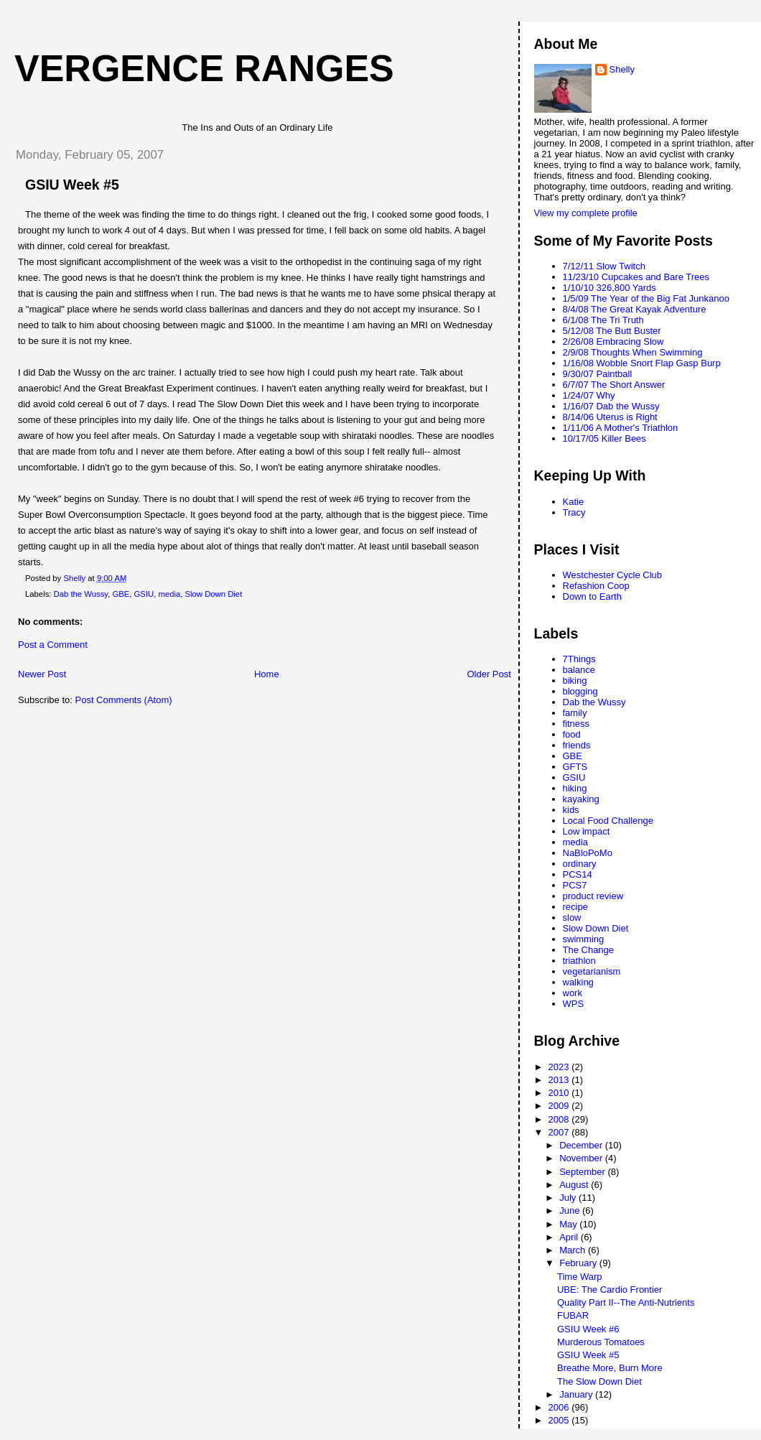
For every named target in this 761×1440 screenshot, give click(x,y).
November (582, 1158)
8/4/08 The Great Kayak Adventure (634, 309)
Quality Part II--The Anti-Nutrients (625, 1302)
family (575, 712)
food (572, 734)
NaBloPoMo (587, 852)
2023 (560, 1067)
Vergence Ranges (204, 68)
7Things (579, 659)
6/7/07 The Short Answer (614, 384)
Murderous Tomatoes (601, 1342)
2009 (560, 1105)
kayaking (581, 799)
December (582, 1145)
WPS (573, 1003)
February (579, 1263)
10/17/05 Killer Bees (604, 438)
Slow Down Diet (214, 594)
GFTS (575, 766)
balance (579, 669)
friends (577, 745)
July (569, 1197)
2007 (560, 1132)
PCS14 (577, 874)
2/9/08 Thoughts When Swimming (633, 352)
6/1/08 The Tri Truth (603, 320)
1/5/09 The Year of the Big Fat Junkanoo (646, 298)
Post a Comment (53, 644)
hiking (575, 788)
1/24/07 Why (589, 395)
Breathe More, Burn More (610, 1367)
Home (266, 674)
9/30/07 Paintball (597, 373)
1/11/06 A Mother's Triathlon (620, 427)
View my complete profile (586, 213)
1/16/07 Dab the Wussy (611, 406)
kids (571, 809)
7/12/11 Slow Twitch (604, 266)
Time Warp (579, 1276)
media (169, 594)
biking (575, 680)
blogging (580, 691)
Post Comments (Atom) (123, 700)
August (575, 1184)
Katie (573, 501)
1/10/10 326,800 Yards (609, 287)
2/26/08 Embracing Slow (613, 341)
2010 (560, 1092)
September (583, 1171)
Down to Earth (592, 596)
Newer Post (42, 674)
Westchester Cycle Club (612, 575)
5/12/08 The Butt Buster (612, 330)
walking (578, 982)
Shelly (622, 69)
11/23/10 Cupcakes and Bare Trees (636, 276)
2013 (560, 1079)
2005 (560, 1420)
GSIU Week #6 (588, 1329)
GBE (120, 594)
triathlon (579, 960)
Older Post (488, 674)
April (570, 1237)
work (572, 993)
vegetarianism (592, 971)
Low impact (586, 831)
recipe (575, 906)
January (577, 1394)
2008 (560, 1119)
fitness (576, 723)
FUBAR (573, 1315)
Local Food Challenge (608, 820)
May (569, 1224)
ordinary (580, 863)
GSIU (144, 594)
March (573, 1250)
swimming (583, 939)
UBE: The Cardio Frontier (609, 1289)
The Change (589, 949)
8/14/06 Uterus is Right (610, 417)
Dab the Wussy (81, 594)
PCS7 (575, 885)
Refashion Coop (596, 585)
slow (572, 917)
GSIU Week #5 (588, 1355)
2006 (560, 1407)
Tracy (574, 512)
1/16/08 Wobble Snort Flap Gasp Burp (642, 363)
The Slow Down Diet (599, 1381)
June (570, 1210)
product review (593, 896)
